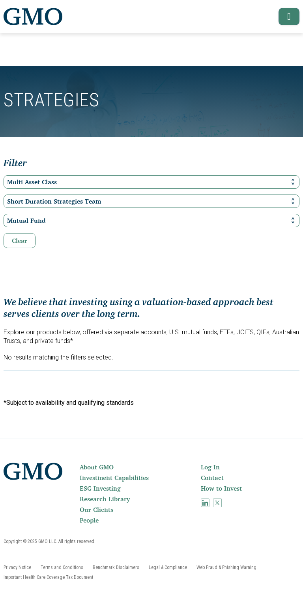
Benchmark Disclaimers (116, 567)
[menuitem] (139, 467)
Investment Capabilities (114, 478)
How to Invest (221, 488)
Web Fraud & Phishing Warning (226, 567)
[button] (285, 16)
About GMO (97, 467)
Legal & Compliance (168, 567)
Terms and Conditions (62, 567)
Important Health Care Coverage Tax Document (48, 577)
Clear (19, 241)
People (89, 520)
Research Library (105, 499)
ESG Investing (100, 488)
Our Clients (96, 509)
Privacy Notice (17, 567)
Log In (210, 467)
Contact (212, 478)
